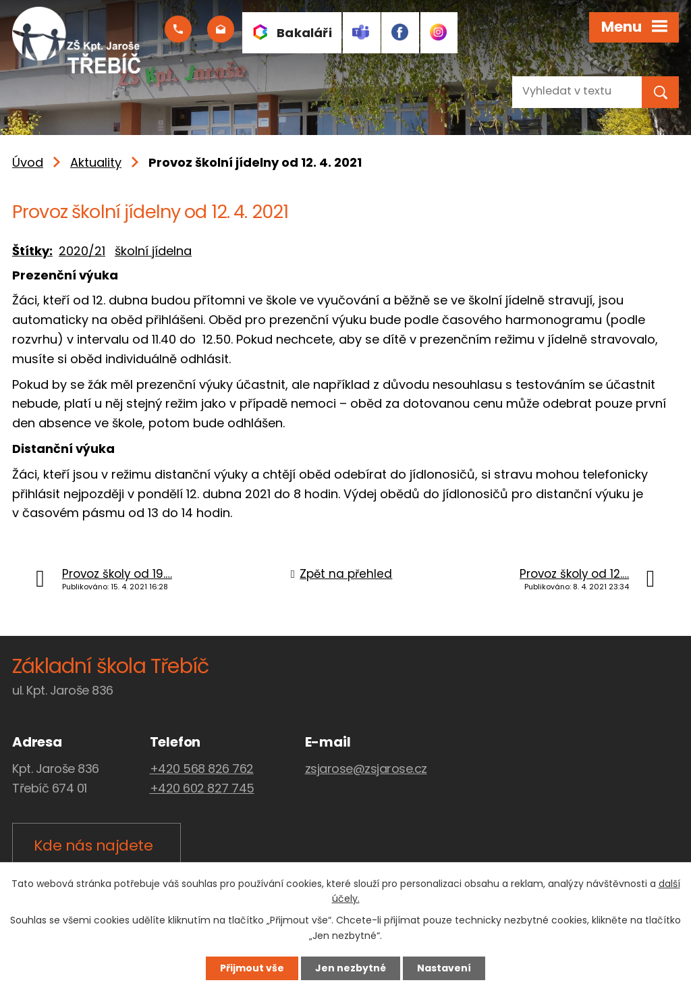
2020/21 (82, 250)
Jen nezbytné (350, 968)
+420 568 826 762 (202, 768)
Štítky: (32, 250)
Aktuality (95, 162)
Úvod (27, 162)
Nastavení (444, 968)
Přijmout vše (252, 968)
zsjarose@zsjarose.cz (366, 768)
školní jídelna (153, 250)
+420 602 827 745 (202, 788)
